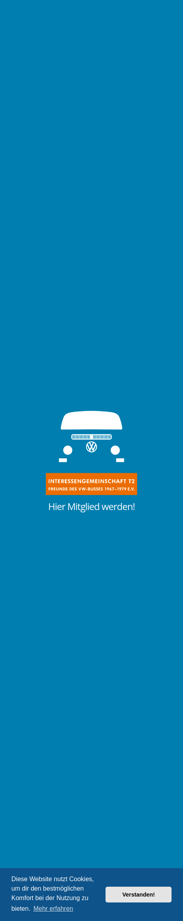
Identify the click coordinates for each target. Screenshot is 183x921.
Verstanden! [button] (139, 894)
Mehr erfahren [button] (53, 908)
